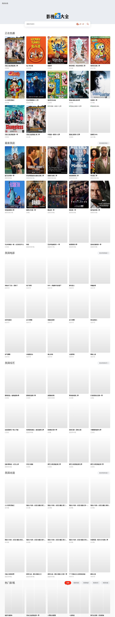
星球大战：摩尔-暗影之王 (34, 574)
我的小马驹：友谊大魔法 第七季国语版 (79, 540)
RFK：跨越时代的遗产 (54, 285)
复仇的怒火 (93, 320)
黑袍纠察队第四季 (74, 100)
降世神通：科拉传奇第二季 (77, 66)
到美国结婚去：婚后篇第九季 (35, 430)
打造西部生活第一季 (96, 395)
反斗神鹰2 (29, 320)
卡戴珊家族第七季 (95, 430)
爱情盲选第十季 (31, 395)
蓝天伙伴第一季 (9, 175)
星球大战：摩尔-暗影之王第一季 (57, 574)
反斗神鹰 (72, 320)
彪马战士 (72, 285)
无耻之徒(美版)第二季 (11, 66)
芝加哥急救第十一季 (54, 244)
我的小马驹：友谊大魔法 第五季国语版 (15, 540)
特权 (27, 244)
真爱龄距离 (51, 395)
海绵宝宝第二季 (95, 66)
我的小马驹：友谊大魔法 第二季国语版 (57, 505)
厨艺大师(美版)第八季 (54, 464)
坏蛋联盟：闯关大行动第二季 (99, 540)
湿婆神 (50, 66)
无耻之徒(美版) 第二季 (33, 134)
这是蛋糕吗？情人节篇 (11, 430)
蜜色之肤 (93, 574)
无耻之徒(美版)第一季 (11, 134)
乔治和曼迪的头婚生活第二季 (35, 175)
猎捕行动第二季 (52, 175)
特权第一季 (72, 210)
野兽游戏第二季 (74, 395)
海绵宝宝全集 (52, 100)
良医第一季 (93, 100)
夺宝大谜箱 (29, 464)
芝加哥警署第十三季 (32, 100)
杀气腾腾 (7, 354)
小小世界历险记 (9, 100)
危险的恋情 (51, 320)
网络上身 (93, 354)
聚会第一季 (51, 210)
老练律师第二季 (74, 175)
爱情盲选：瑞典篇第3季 (12, 395)
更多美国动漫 (104, 473)
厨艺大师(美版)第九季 (75, 464)
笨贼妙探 (93, 285)
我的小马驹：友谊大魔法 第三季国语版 (36, 505)
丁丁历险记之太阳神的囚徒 (77, 574)
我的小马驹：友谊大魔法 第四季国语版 (100, 505)
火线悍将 (72, 354)
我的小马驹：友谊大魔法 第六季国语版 (36, 540)
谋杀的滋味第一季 (95, 244)
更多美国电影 (104, 253)
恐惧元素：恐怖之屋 (75, 430)
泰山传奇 (50, 354)
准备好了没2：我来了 (11, 285)
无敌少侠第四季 (9, 574)
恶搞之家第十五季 (74, 134)
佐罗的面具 (8, 320)
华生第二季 (93, 175)
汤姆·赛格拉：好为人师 (12, 464)
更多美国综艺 (104, 363)
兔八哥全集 (29, 66)
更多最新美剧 (104, 143)
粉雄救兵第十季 (52, 430)
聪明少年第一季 (31, 210)
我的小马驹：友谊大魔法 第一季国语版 (79, 505)
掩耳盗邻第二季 (95, 210)
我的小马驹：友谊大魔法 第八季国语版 (57, 540)
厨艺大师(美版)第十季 (97, 464)
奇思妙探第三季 (9, 210)
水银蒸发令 (29, 354)
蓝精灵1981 (94, 134)
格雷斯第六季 (73, 244)
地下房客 (29, 285)
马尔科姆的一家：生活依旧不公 (14, 244)
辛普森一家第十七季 (54, 134)
